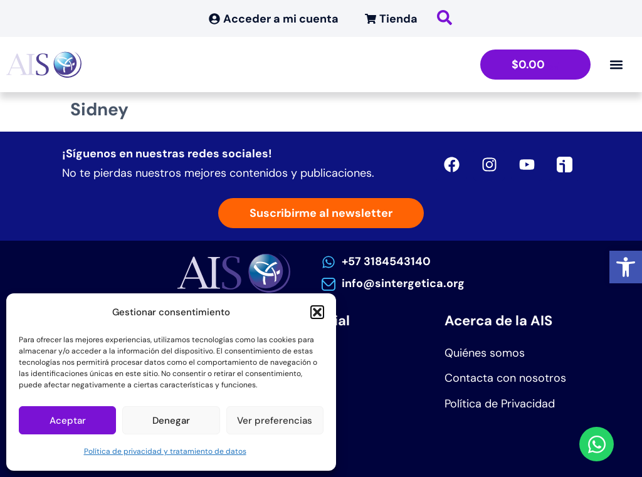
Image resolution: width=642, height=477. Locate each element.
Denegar (171, 420)
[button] (317, 312)
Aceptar (68, 420)
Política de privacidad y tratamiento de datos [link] (165, 451)
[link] (625, 267)
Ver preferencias (274, 420)
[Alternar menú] (616, 64)
